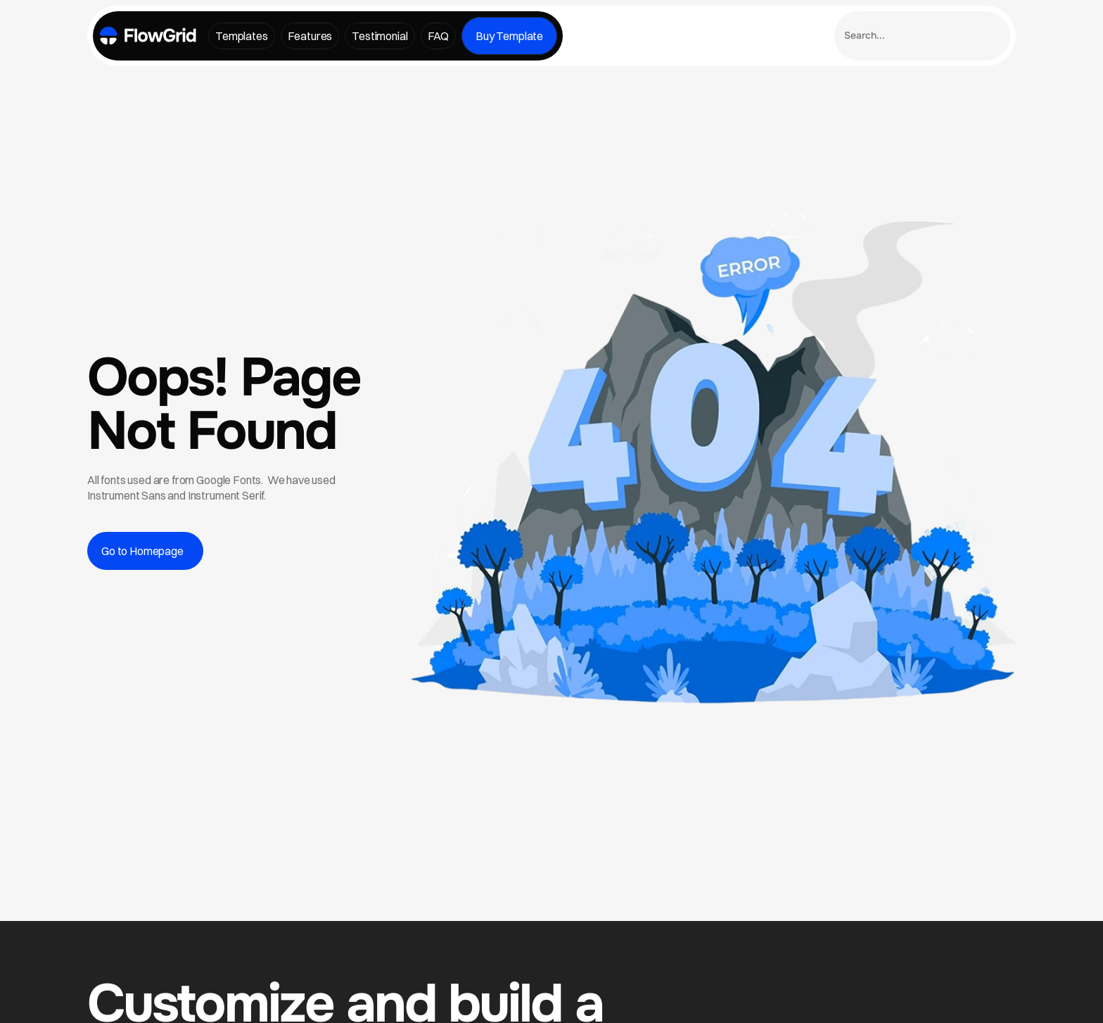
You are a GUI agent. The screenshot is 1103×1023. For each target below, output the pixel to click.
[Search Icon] (922, 36)
